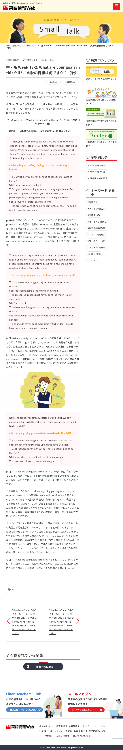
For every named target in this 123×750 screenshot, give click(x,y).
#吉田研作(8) (94, 253)
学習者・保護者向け (75, 731)
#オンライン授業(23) (98, 221)
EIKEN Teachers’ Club (50, 731)
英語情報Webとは (97, 731)
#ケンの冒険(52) (96, 208)
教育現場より (75, 726)
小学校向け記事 (97, 165)
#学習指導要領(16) (97, 228)
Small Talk (30, 45)
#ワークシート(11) (97, 241)
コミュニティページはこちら (23, 709)
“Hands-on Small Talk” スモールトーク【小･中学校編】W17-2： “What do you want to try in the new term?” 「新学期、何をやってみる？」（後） (61, 622)
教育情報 (60, 726)
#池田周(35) (94, 215)
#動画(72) (93, 202)
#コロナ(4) (93, 260)
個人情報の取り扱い (83, 736)
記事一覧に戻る (44, 666)
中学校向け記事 (97, 171)
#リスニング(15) (96, 234)
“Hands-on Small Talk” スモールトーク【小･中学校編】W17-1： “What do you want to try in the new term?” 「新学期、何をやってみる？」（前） (24, 622)
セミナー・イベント (95, 726)
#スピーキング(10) (97, 247)
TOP (8, 45)
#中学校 (53, 82)
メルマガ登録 (45, 736)
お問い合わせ (62, 736)
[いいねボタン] (9, 589)
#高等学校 (70, 82)
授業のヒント (18, 45)
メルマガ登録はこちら (82, 709)
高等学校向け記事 (99, 178)
